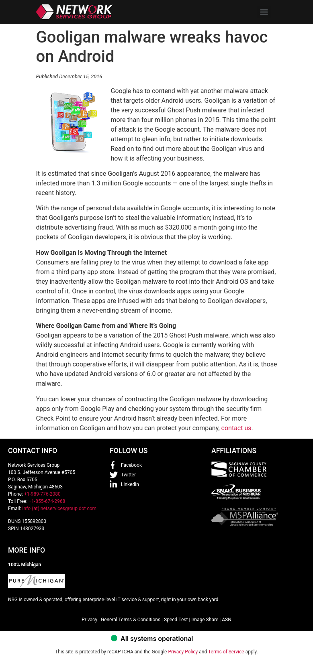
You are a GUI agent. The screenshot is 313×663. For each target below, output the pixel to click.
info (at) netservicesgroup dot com (60, 508)
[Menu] (264, 12)
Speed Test (176, 619)
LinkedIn (130, 484)
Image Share (204, 619)
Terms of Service (226, 652)
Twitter (128, 475)
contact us (236, 428)
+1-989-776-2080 (42, 494)
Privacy (89, 619)
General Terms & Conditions (130, 619)
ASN (226, 619)
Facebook (131, 465)
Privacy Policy (183, 652)
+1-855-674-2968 (47, 501)
